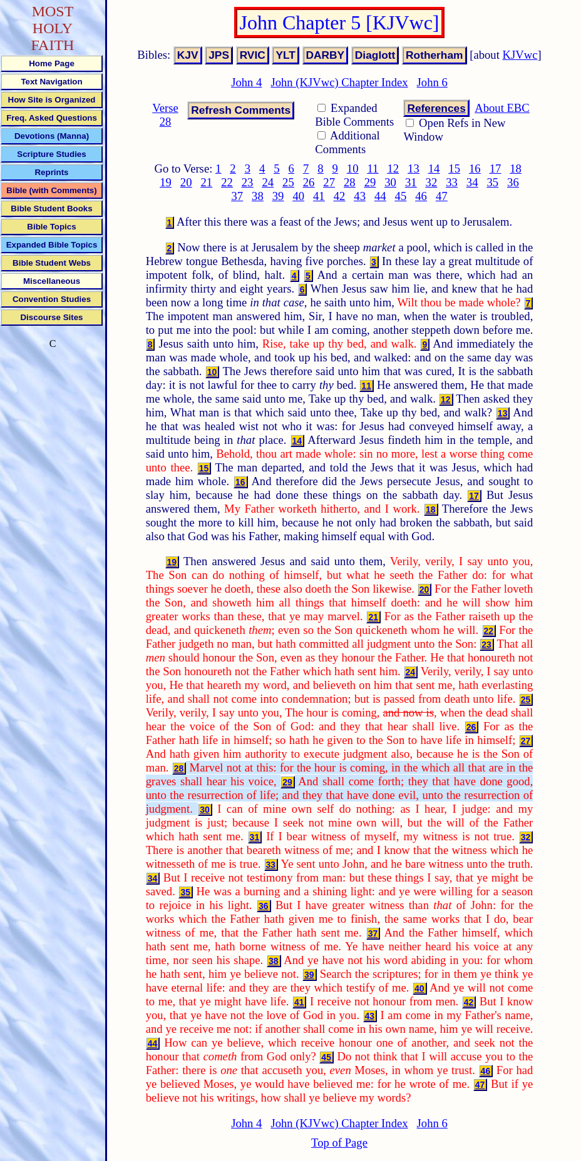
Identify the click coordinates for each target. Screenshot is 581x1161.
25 (288, 182)
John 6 (432, 82)
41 (319, 196)
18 (516, 168)
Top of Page (339, 1142)
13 (413, 168)
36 (513, 182)
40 (298, 196)
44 (380, 196)
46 (421, 196)
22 (227, 182)
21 (207, 182)
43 (360, 196)
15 (454, 168)
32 (432, 182)
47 (442, 196)
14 (434, 168)
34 (472, 182)
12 (393, 168)
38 (258, 196)
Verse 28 (165, 114)
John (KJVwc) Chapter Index (339, 82)
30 (390, 182)
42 (340, 196)
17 (495, 168)
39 (278, 196)
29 (370, 182)
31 (411, 182)
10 (353, 168)
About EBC (502, 107)
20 (186, 182)
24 (268, 182)
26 (309, 182)
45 (401, 196)
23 (248, 182)
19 (166, 182)
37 (237, 196)
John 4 (246, 82)
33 (452, 182)
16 (475, 168)
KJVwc (520, 54)
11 (372, 168)
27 (329, 182)
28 (350, 182)
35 (492, 182)
